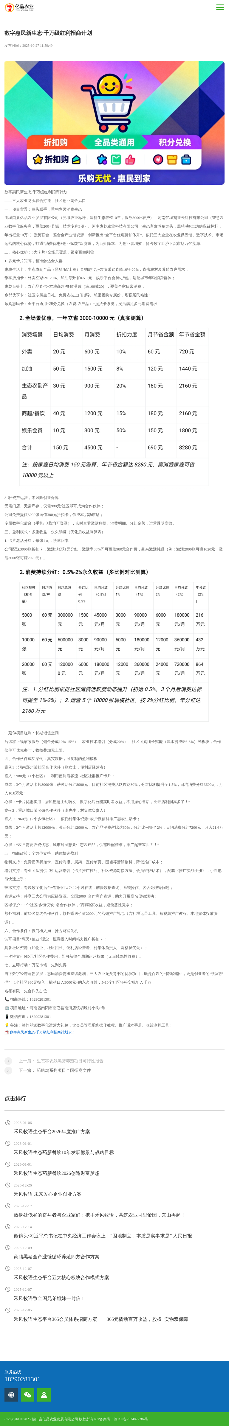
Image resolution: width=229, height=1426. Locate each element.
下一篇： (55, 1070)
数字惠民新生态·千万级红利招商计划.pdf (42, 1032)
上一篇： (61, 1061)
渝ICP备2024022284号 (131, 1419)
